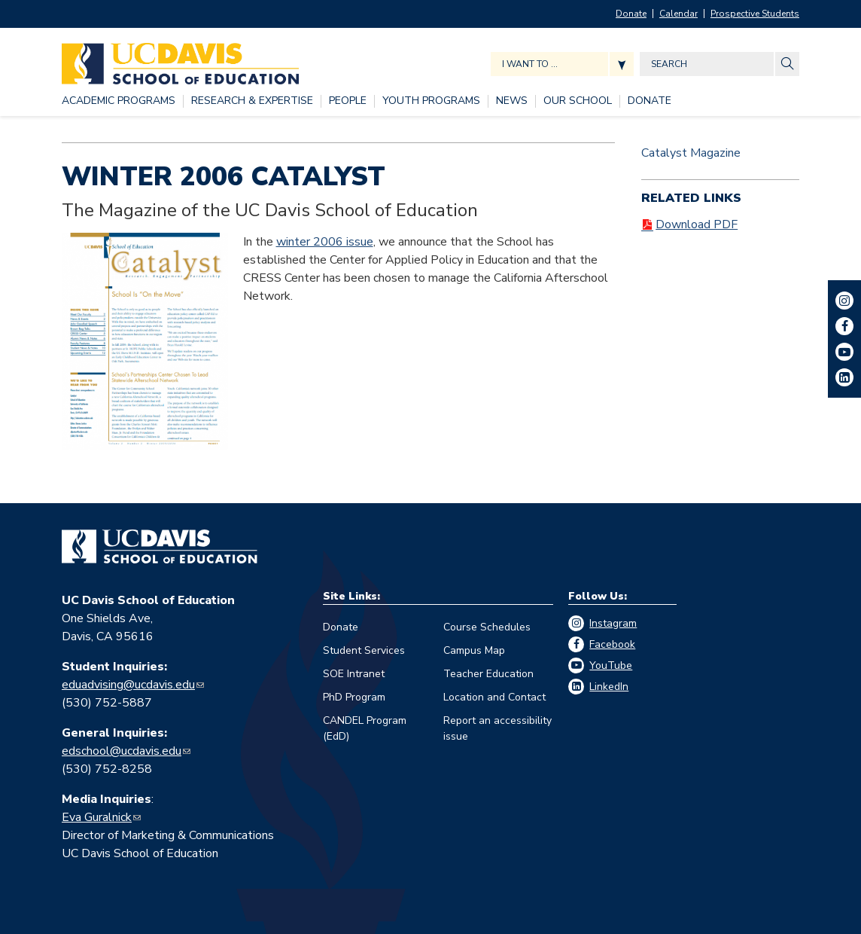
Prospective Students (754, 13)
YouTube (610, 665)
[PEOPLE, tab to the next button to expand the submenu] (347, 101)
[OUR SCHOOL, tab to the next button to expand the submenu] (577, 101)
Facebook (612, 644)
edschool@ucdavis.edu (121, 751)
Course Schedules (487, 627)
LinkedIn (608, 686)
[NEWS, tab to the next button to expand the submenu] (511, 101)
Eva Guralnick (97, 817)
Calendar (678, 13)
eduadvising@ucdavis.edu (128, 684)
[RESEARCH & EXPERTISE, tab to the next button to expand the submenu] (252, 101)
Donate (631, 13)
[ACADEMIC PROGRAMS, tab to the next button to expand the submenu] (118, 101)
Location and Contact (494, 697)
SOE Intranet (354, 674)
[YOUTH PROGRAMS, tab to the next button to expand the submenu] (431, 101)
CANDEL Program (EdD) (364, 728)
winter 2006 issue (324, 241)
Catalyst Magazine (691, 153)
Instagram (613, 623)
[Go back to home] (159, 547)
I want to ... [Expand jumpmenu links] (530, 64)
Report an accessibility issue (497, 728)
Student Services (364, 650)
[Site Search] (787, 64)
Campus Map (474, 650)
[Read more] (145, 341)
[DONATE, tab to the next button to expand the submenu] (649, 101)
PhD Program (354, 697)
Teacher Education (488, 674)
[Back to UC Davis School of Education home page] (180, 60)
